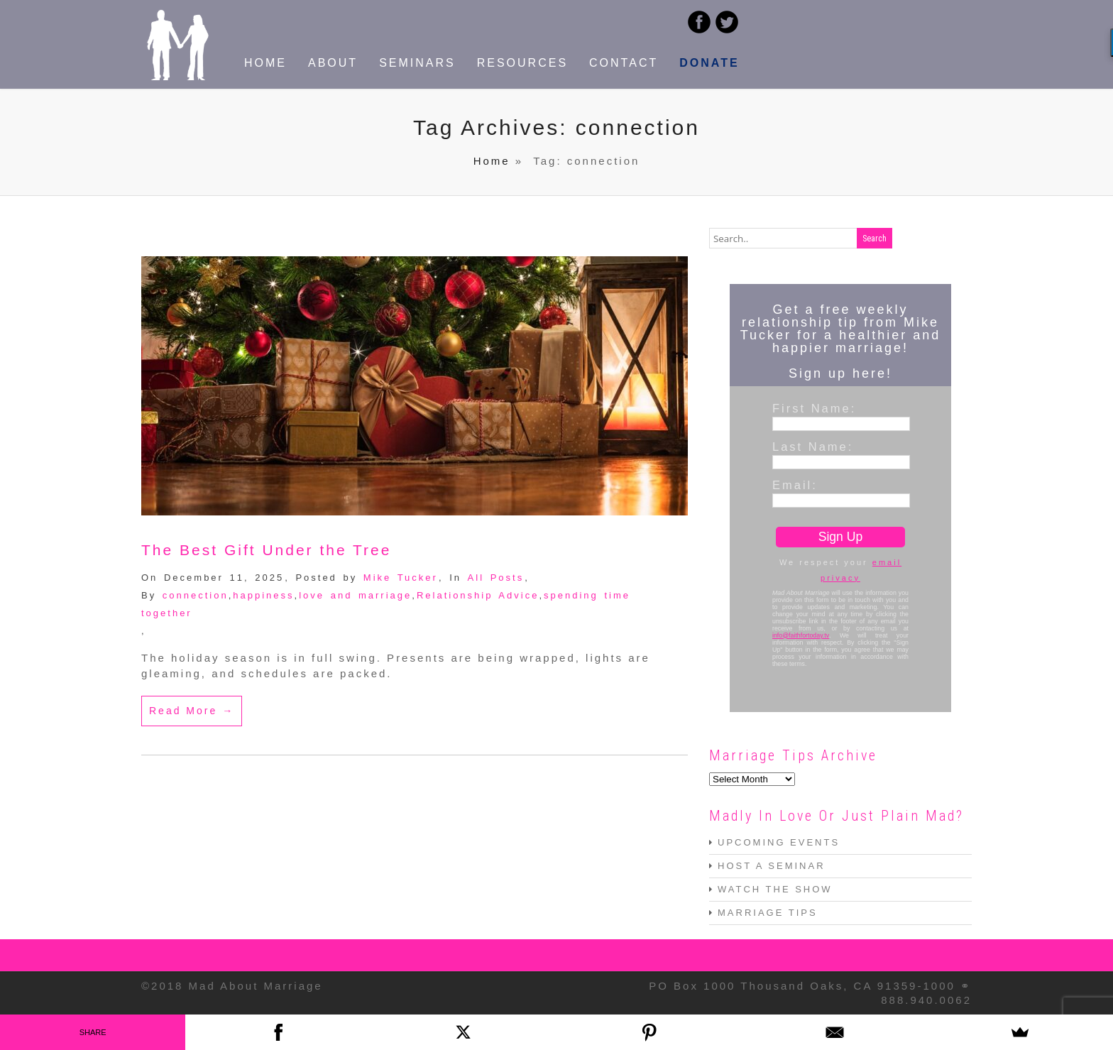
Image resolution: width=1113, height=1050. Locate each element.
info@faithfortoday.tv (800, 635)
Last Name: (812, 446)
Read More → (191, 710)
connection (196, 595)
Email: (795, 484)
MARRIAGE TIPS (768, 912)
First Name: (814, 408)
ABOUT (333, 63)
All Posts (496, 577)
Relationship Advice (478, 595)
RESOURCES (522, 63)
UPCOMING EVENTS (779, 842)
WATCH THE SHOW (775, 889)
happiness (263, 595)
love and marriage (355, 595)
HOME (265, 63)
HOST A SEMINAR (772, 865)
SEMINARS (417, 63)
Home (491, 161)
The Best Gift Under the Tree (266, 550)
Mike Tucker (400, 577)
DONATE (709, 63)
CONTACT (623, 63)
